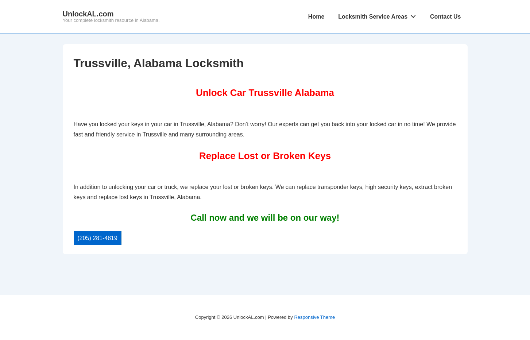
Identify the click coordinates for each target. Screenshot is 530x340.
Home (316, 16)
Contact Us (445, 16)
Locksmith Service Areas (378, 15)
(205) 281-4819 (97, 238)
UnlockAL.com (88, 14)
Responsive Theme (314, 317)
